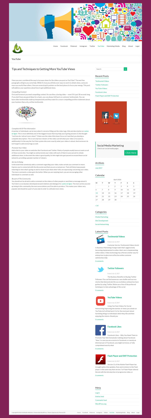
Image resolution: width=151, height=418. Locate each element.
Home (55, 46)
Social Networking (102, 224)
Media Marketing (101, 217)
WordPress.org (100, 404)
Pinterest (73, 46)
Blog (124, 46)
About (130, 46)
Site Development (101, 221)
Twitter (92, 46)
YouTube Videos (101, 88)
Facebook (64, 46)
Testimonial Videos (102, 81)
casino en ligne (67, 184)
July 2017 (98, 168)
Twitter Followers (101, 85)
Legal (137, 46)
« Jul (96, 205)
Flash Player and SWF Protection (107, 96)
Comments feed (101, 400)
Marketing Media (113, 46)
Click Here (131, 152)
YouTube (101, 46)
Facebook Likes (101, 92)
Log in (97, 393)
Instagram (83, 46)
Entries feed (99, 396)
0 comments (99, 261)
